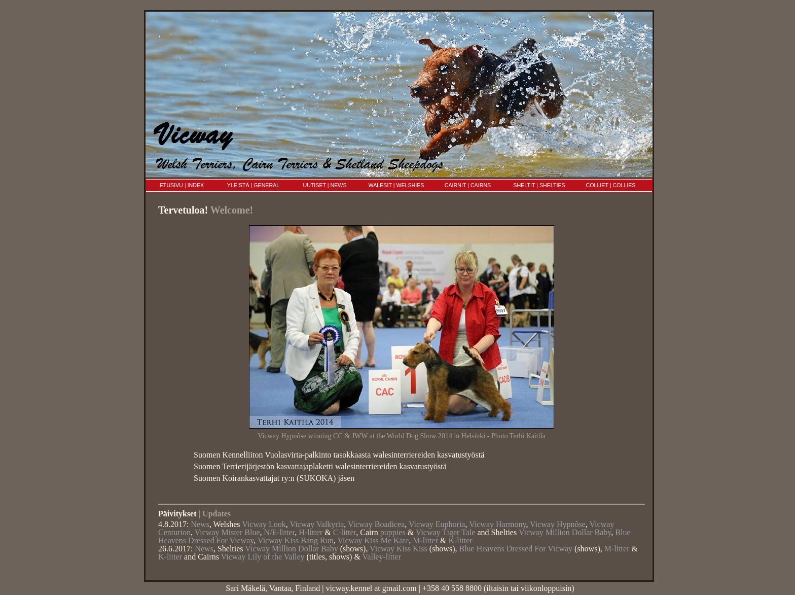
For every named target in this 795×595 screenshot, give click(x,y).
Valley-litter (382, 556)
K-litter (460, 540)
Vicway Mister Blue (227, 532)
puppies (393, 532)
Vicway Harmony (497, 524)
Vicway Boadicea (376, 524)
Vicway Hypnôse (558, 524)
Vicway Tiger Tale (446, 532)
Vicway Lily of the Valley (263, 556)
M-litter (425, 540)
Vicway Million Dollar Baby (565, 532)
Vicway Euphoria (437, 524)
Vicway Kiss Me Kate (373, 540)
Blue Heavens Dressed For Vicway (515, 548)
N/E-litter (279, 532)
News (200, 524)
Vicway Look (264, 524)
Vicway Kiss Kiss (398, 548)
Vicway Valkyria (317, 524)
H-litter (310, 532)
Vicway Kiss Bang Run (296, 540)
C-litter (344, 532)
